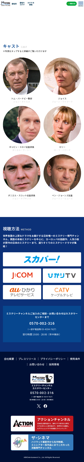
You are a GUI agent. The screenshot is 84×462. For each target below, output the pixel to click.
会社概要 (9, 359)
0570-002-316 (42, 323)
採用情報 (54, 364)
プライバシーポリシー (53, 359)
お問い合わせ (37, 364)
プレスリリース (27, 359)
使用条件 (75, 359)
